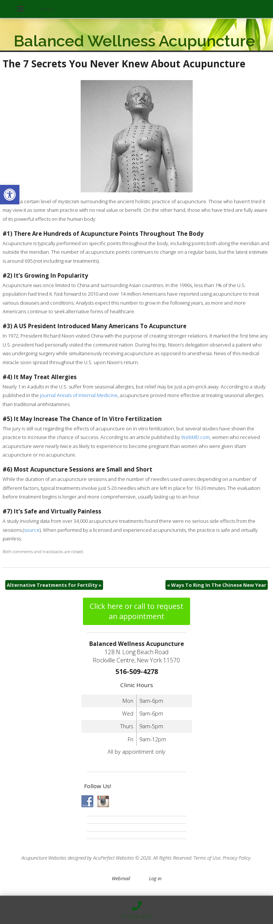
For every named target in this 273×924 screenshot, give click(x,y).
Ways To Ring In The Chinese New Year (216, 585)
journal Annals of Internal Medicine (79, 395)
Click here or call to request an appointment (136, 611)
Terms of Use (206, 857)
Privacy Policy (237, 857)
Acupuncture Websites (43, 857)
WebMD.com (195, 437)
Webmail (121, 878)
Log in (155, 878)
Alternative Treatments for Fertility (54, 585)
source (32, 530)
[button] (9, 194)
